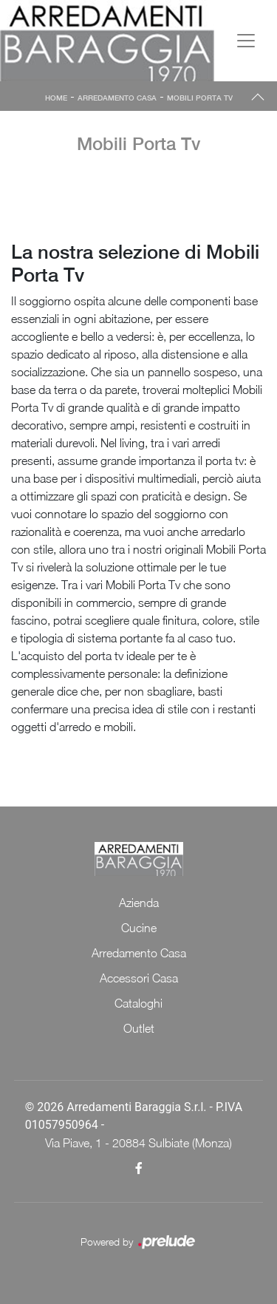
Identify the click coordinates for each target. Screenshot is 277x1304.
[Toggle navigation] (246, 41)
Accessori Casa (139, 978)
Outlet (138, 1028)
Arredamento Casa (117, 97)
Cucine (139, 927)
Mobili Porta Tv (200, 97)
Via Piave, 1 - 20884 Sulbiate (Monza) (138, 1143)
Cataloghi (138, 1003)
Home (56, 97)
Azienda (139, 902)
